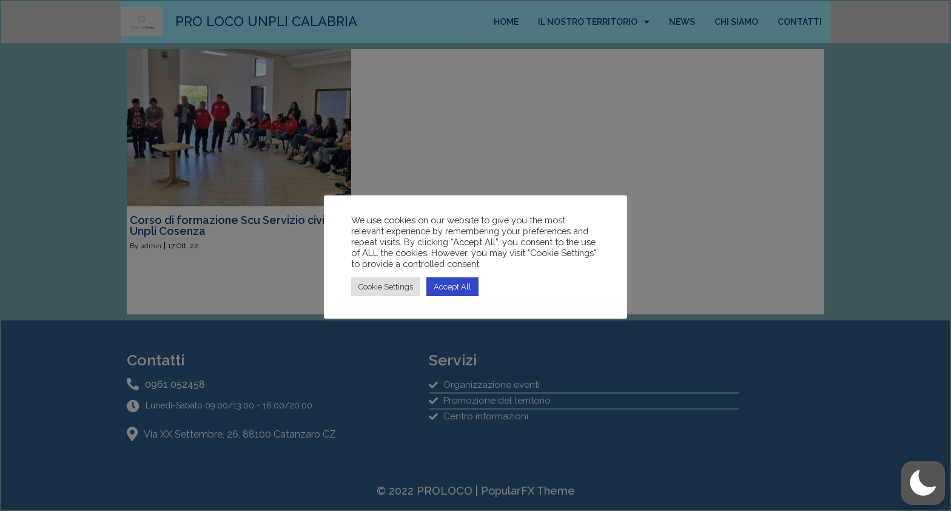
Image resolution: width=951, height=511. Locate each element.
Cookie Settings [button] (385, 286)
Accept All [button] (452, 286)
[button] (923, 483)
